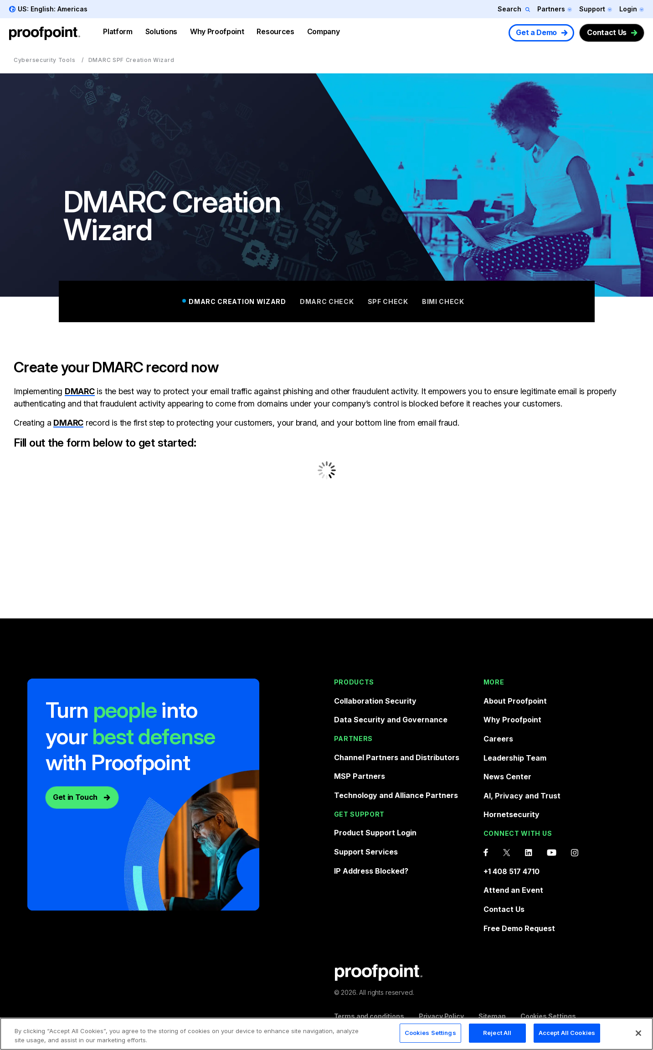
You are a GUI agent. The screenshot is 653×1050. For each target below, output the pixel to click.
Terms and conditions (369, 1016)
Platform (117, 31)
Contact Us (607, 32)
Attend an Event (513, 890)
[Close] (638, 1033)
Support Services (366, 851)
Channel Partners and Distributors (396, 757)
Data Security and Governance (390, 719)
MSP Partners (359, 776)
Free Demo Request (519, 928)
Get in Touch (75, 797)
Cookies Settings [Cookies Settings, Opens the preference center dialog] (430, 1032)
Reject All (497, 1032)
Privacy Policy (441, 1016)
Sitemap (492, 1016)
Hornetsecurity (511, 814)
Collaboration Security (375, 700)
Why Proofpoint (217, 31)
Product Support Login (375, 832)
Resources (275, 31)
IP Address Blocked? (371, 870)
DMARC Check (327, 301)
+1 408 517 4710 (511, 871)
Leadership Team (514, 757)
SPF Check (388, 301)
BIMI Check (443, 301)
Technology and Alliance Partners (396, 795)
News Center (507, 776)
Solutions (161, 31)
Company (323, 31)
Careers (498, 738)
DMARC (80, 391)
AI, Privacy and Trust (521, 795)
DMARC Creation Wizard (237, 301)
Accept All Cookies (567, 1032)
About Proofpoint (515, 700)
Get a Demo (536, 32)
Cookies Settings (548, 1016)
